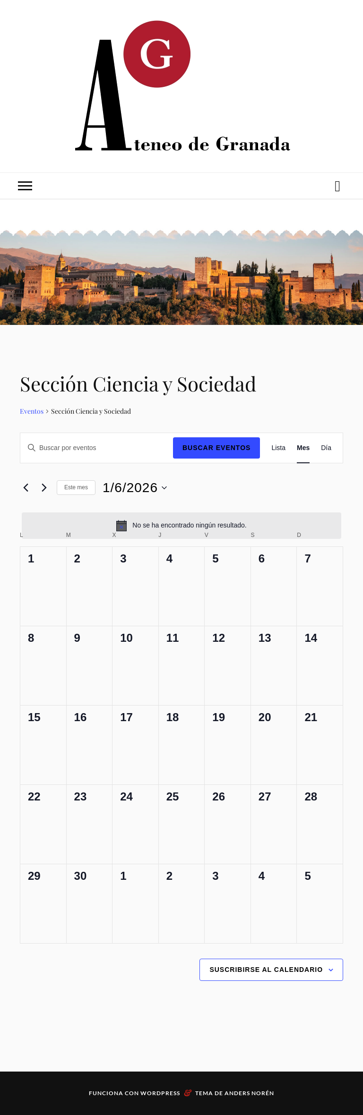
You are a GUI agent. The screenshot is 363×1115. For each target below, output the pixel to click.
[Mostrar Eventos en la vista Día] (326, 448)
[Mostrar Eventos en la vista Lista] (278, 448)
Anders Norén (249, 1093)
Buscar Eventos (216, 447)
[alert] (181, 525)
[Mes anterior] (25, 488)
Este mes (76, 487)
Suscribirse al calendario (266, 969)
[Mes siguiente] (44, 488)
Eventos (31, 411)
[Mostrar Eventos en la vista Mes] (303, 448)
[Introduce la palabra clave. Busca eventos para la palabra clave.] (96, 448)
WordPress (160, 1093)
